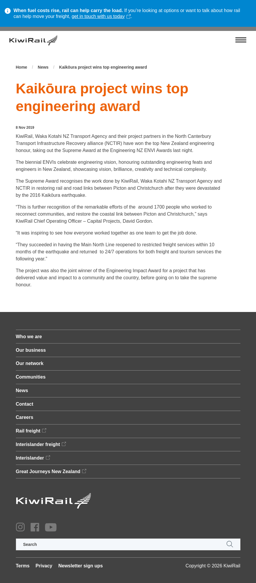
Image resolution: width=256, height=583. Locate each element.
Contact (25, 404)
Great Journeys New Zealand (48, 471)
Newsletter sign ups (80, 565)
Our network (30, 363)
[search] (128, 544)
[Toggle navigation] (241, 40)
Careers (25, 417)
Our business (31, 350)
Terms (23, 565)
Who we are (29, 336)
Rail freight (28, 430)
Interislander (30, 457)
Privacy (44, 565)
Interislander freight (38, 444)
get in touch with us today (98, 16)
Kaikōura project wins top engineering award (103, 67)
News (43, 67)
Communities (31, 376)
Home (21, 67)
